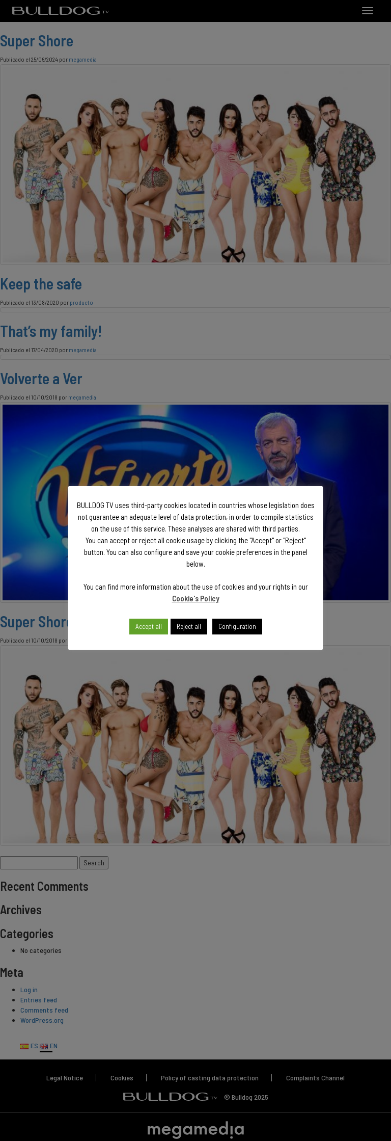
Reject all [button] (189, 626)
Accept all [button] (148, 626)
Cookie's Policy (195, 598)
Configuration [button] (237, 626)
